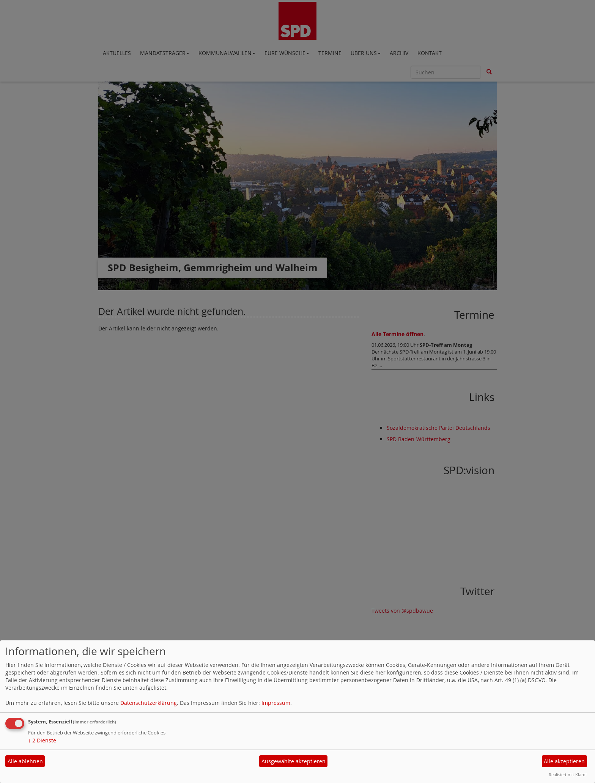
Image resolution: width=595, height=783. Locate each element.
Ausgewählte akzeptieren (293, 761)
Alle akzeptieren (564, 761)
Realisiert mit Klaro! (568, 774)
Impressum (275, 702)
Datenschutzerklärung (148, 702)
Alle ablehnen (25, 761)
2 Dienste (42, 740)
